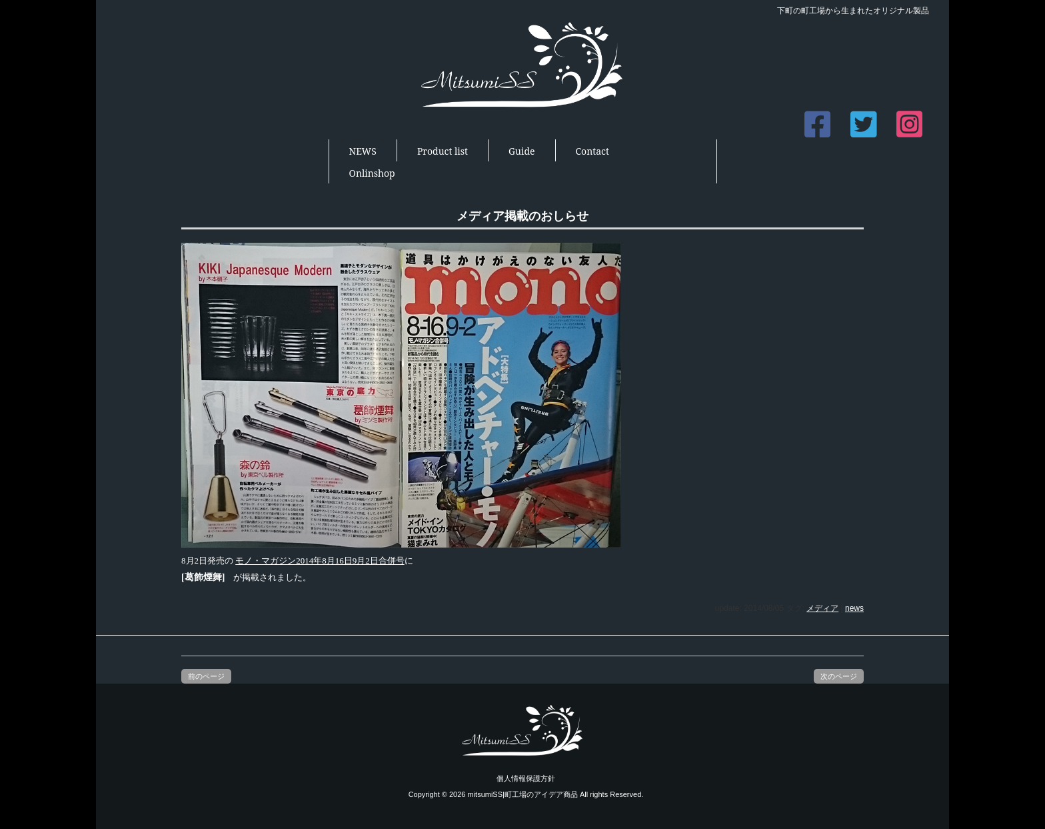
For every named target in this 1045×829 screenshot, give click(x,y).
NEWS (363, 151)
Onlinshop (372, 173)
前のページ (206, 676)
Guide (521, 151)
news (854, 608)
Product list (442, 151)
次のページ (838, 676)
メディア (822, 608)
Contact (592, 151)
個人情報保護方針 (526, 778)
